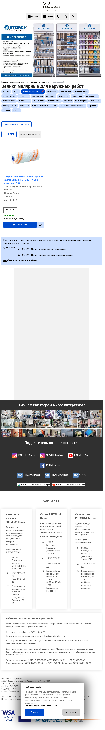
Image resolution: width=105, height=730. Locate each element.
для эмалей (63, 96)
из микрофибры (9, 106)
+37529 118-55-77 (36, 632)
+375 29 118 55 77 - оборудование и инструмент (42, 249)
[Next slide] (97, 50)
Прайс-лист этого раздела (16, 124)
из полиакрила (54, 101)
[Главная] (51, 10)
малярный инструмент (19, 82)
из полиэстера (9, 101)
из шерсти (24, 106)
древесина (51, 91)
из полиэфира (81, 101)
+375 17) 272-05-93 (82, 663)
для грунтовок (9, 96)
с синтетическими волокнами (72, 106)
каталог (34, 16)
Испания (6, 110)
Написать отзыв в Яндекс (70, 484)
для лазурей (37, 96)
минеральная (65, 91)
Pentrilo (16, 91)
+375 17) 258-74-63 (54, 663)
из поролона (24, 101)
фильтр (9, 134)
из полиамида (92, 96)
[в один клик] (40, 225)
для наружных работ (31, 91)
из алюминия (38, 101)
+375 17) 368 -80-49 (76, 660)
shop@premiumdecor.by (54, 636)
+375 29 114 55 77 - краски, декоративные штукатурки (45, 255)
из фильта (95, 101)
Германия (93, 106)
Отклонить (71, 712)
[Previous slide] (5, 50)
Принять (34, 712)
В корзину (22, 224)
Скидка (16, 110)
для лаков (50, 96)
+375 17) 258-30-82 (56, 660)
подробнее (10, 210)
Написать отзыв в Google (35, 484)
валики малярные (39, 82)
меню (48, 16)
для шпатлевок (81, 91)
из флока (68, 101)
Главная (4, 82)
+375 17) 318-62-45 (34, 663)
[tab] (50, 75)
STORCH (6, 91)
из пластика (77, 96)
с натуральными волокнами (44, 106)
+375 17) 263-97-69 (37, 660)
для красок (24, 96)
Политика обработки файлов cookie (41, 706)
